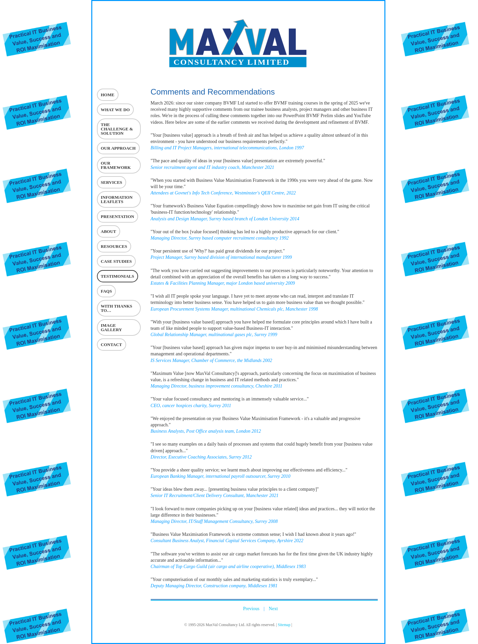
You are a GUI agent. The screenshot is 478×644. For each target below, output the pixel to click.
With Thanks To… (116, 308)
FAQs (106, 291)
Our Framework (116, 165)
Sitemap (284, 625)
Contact (111, 344)
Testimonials (117, 276)
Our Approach (118, 148)
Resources (114, 246)
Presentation (117, 216)
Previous (251, 608)
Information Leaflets (117, 199)
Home (108, 94)
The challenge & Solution (117, 129)
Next (273, 608)
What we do (115, 109)
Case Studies (116, 261)
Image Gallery (111, 327)
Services (111, 182)
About (108, 231)
